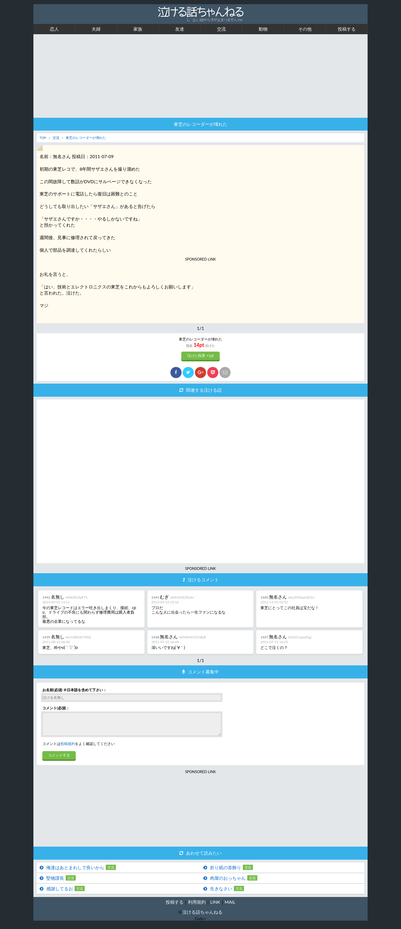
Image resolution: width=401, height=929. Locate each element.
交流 (221, 28)
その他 (305, 28)
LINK (215, 906)
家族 (137, 28)
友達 (179, 28)
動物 (263, 28)
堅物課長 (55, 882)
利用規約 (197, 906)
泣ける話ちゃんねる (202, 916)
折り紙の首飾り (225, 871)
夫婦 (96, 28)
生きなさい (221, 892)
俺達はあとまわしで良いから (75, 871)
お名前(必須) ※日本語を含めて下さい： (74, 690)
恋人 (54, 28)
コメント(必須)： (56, 708)
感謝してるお (59, 892)
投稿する (347, 28)
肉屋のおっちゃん (228, 882)
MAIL (230, 906)
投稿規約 (67, 748)
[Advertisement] (200, 76)
